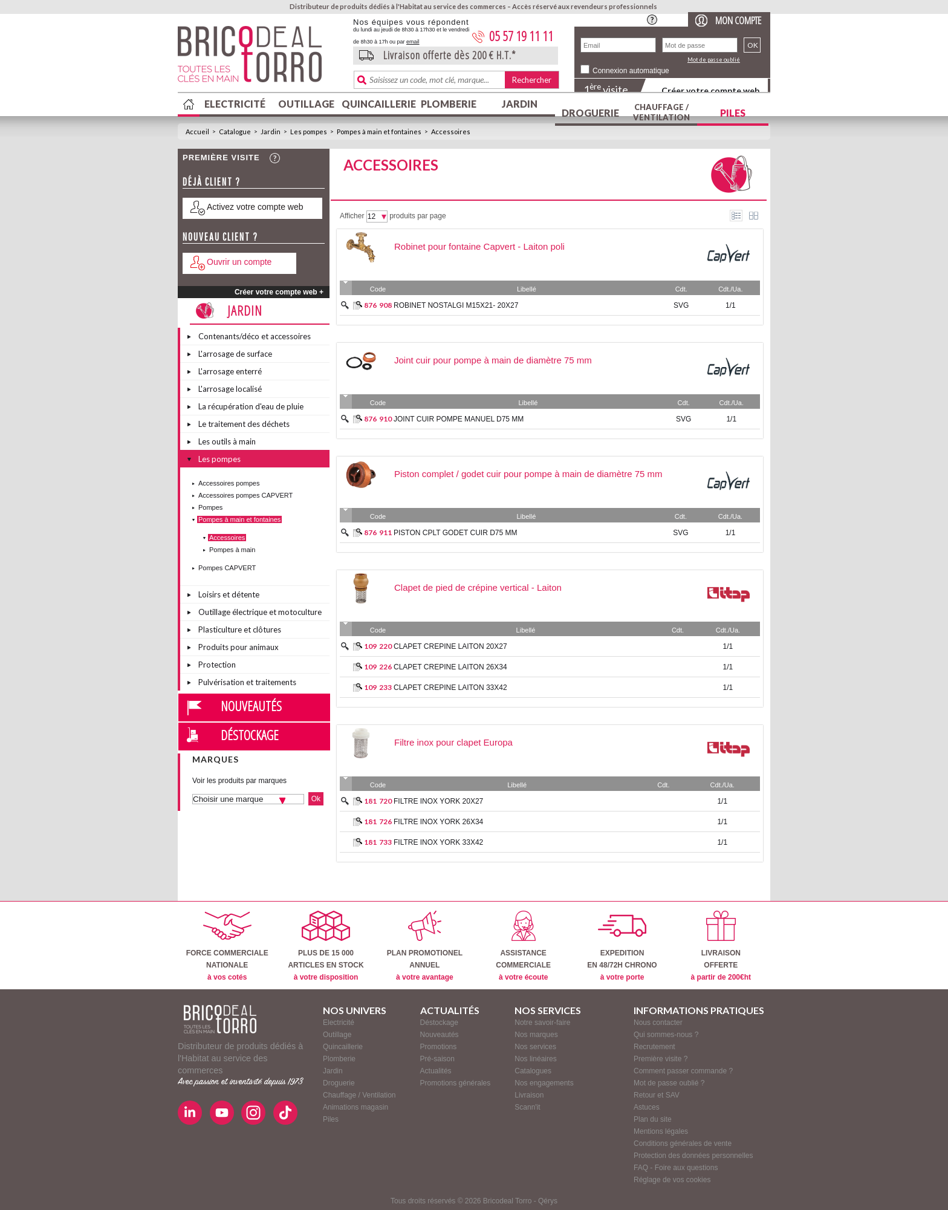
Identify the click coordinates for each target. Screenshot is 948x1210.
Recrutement (654, 1046)
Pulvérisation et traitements (247, 682)
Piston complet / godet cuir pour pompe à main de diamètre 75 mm (528, 474)
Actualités (436, 1071)
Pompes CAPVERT (227, 567)
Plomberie (448, 103)
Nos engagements (544, 1083)
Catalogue (235, 131)
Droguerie (590, 113)
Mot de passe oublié (713, 59)
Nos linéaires (535, 1059)
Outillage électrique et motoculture (260, 612)
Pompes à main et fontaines (379, 131)
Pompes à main (232, 549)
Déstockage (250, 735)
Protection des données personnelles (693, 1155)
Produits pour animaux (238, 647)
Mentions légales (661, 1131)
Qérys (547, 1201)
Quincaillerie (377, 103)
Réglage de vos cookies (672, 1180)
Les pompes (308, 131)
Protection (217, 664)
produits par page (417, 216)
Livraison (529, 1095)
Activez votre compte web (255, 207)
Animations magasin (355, 1107)
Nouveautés (251, 706)
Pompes (210, 507)
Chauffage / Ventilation (661, 112)
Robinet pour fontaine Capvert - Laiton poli (479, 246)
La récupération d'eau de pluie (251, 406)
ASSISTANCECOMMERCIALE (523, 946)
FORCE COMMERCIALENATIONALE (227, 946)
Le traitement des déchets (244, 424)
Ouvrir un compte (239, 262)
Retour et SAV (657, 1095)
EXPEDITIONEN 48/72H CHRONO (622, 946)
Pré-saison (437, 1059)
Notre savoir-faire (542, 1022)
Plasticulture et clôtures (239, 629)
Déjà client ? (212, 181)
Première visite (221, 157)
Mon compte (738, 20)
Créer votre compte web (710, 90)
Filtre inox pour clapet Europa (453, 742)
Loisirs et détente (228, 594)
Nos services (535, 1046)
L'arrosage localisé (230, 389)
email (413, 42)
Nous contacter (658, 1022)
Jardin (519, 103)
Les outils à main (227, 441)
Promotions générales (455, 1083)
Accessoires (450, 131)
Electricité (234, 103)
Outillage (306, 103)
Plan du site (653, 1119)
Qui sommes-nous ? (666, 1034)
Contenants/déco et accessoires (254, 336)
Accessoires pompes (229, 483)
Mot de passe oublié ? (669, 1083)
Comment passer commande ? (683, 1071)
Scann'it (527, 1107)
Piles (732, 113)
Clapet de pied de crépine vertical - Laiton (478, 587)
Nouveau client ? (220, 236)
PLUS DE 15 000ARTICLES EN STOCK (325, 946)
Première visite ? (660, 1059)
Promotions (438, 1046)
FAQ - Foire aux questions (676, 1167)
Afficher (352, 216)
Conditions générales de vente (683, 1143)
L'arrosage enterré (230, 371)
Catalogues (533, 1071)
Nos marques (536, 1034)
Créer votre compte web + (279, 292)
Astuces (647, 1107)
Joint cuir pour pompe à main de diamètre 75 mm (493, 360)
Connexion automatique (630, 71)
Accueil (197, 131)
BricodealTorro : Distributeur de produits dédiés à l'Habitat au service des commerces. (261, 58)
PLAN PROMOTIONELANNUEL (425, 946)
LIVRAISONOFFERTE (721, 946)
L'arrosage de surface (235, 354)
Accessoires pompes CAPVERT (245, 495)
